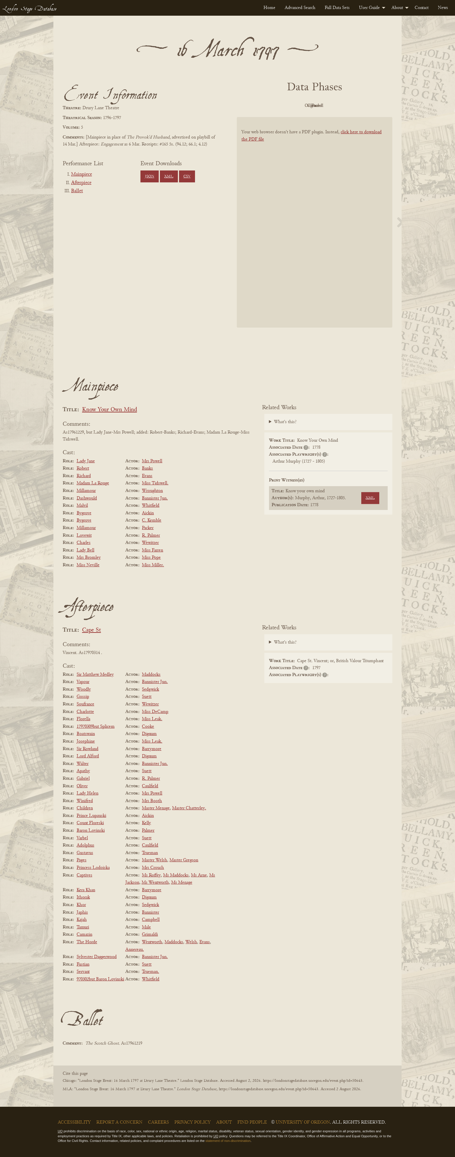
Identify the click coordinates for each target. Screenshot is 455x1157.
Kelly (146, 823)
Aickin (148, 513)
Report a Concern (119, 1122)
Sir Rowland (87, 749)
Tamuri (83, 927)
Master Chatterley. (189, 808)
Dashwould (87, 498)
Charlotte (85, 711)
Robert (83, 468)
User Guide (369, 8)
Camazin (84, 934)
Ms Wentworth (155, 882)
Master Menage (156, 808)
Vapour (83, 682)
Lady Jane (86, 461)
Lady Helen (87, 793)
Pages (81, 860)
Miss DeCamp (155, 711)
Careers (158, 1122)
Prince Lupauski (91, 815)
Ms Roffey (151, 875)
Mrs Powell (152, 461)
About (397, 8)
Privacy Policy (192, 1122)
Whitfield (150, 505)
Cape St (91, 630)
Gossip (83, 696)
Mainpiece (81, 174)
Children (85, 808)
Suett (146, 696)
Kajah (82, 919)
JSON (149, 177)
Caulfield (150, 786)
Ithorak (83, 897)
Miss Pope (151, 557)
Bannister (150, 912)
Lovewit (84, 535)
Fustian (83, 964)
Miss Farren (152, 550)
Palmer (148, 830)
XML (168, 177)
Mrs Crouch (153, 867)
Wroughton (152, 490)
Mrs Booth (152, 801)
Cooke (148, 726)
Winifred (85, 801)
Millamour (86, 490)
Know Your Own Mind (109, 410)
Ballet (77, 191)
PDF (265, 105)
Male (146, 927)
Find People (252, 1122)
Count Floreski (90, 823)
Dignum (149, 734)
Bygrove (84, 513)
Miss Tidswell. (155, 483)
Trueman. (150, 971)
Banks (147, 468)
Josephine (86, 741)
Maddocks (151, 674)
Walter (83, 763)
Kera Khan (86, 890)
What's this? (285, 422)
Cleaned (329, 105)
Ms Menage (181, 882)
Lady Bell (85, 550)
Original (297, 105)
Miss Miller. (153, 565)
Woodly (84, 689)
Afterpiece (81, 183)
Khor (81, 905)
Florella (83, 719)
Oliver (82, 786)
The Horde (87, 942)
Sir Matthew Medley (95, 674)
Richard (84, 476)
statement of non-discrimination (227, 1140)
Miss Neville (88, 565)
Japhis (82, 912)
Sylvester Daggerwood (97, 957)
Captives (84, 875)
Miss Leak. (152, 719)
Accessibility (74, 1122)
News (443, 8)
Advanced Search (300, 8)
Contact (422, 8)
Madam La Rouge (93, 483)
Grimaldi (150, 934)
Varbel (82, 838)
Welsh (191, 942)
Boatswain (86, 734)
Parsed (361, 105)
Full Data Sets (337, 8)
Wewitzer (150, 542)
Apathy (83, 771)
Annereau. (134, 949)
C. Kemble (151, 520)
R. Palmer (151, 535)
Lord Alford (88, 756)
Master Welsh (154, 860)
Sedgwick (150, 689)
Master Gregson (183, 860)
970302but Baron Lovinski (100, 979)
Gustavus (85, 853)
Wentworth (152, 942)
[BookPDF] (314, 230)
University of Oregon (303, 1122)
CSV (187, 177)
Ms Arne (199, 875)
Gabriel (83, 778)
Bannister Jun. (155, 498)
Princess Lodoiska (93, 867)
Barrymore (151, 749)
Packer (148, 528)
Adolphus (85, 845)
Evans (147, 476)
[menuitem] (269, 7)
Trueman (150, 853)
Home (269, 8)
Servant (83, 971)
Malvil (82, 505)
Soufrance (85, 704)
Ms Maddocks (176, 875)
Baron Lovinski (91, 830)
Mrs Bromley (89, 557)
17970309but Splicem (96, 726)
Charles (84, 542)
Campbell (151, 919)
